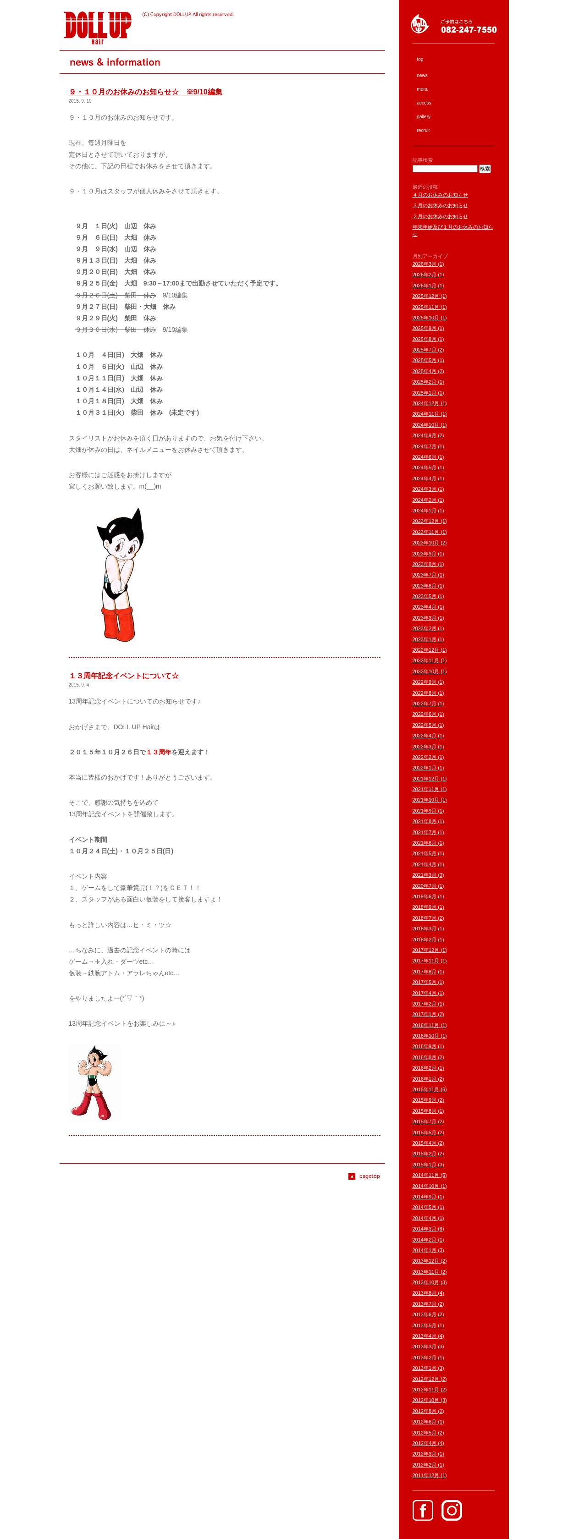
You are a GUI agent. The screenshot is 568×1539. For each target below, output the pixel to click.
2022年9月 (425, 682)
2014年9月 (425, 1196)
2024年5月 (425, 467)
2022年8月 (425, 693)
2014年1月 (425, 1250)
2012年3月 (425, 1454)
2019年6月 (425, 896)
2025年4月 (425, 371)
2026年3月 (425, 264)
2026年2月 (425, 274)
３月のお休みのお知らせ (440, 205)
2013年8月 (425, 1293)
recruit (423, 130)
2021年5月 (425, 853)
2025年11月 (426, 307)
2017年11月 (426, 960)
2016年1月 (425, 1079)
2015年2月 (425, 1153)
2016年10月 (426, 1036)
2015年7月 (425, 1121)
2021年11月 (426, 789)
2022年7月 (425, 703)
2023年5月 (425, 596)
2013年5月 (425, 1325)
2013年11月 (426, 1272)
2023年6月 (425, 585)
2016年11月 (426, 1025)
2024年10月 (426, 425)
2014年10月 (426, 1186)
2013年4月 (425, 1336)
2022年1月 (425, 767)
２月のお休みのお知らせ (440, 216)
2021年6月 (425, 843)
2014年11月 (426, 1175)
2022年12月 (426, 650)
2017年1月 (425, 1014)
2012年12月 (426, 1379)
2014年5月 (425, 1207)
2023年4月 (425, 607)
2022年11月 (426, 660)
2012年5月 (425, 1432)
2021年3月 (425, 875)
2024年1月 (425, 510)
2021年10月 (426, 799)
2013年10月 (426, 1282)
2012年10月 (426, 1400)
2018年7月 (425, 918)
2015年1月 (425, 1164)
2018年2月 (425, 939)
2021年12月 (426, 778)
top (420, 59)
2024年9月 (425, 435)
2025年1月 (425, 393)
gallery (423, 116)
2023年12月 (426, 521)
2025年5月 (425, 360)
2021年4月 (425, 864)
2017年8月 (425, 971)
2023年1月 (425, 639)
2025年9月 (425, 328)
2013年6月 (425, 1314)
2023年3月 (425, 618)
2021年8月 (425, 821)
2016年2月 (425, 1068)
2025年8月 (425, 339)
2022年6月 (425, 714)
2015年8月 (425, 1111)
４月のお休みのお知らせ (440, 195)
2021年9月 (425, 810)
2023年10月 (426, 542)
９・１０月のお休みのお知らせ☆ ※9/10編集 (145, 92)
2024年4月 (425, 478)
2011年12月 (426, 1475)
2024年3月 (425, 489)
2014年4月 (425, 1218)
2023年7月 (425, 574)
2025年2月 (425, 382)
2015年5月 (425, 1132)
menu (423, 89)
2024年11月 (426, 414)
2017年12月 (426, 950)
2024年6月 (425, 457)
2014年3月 (425, 1228)
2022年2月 (425, 757)
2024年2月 (425, 500)
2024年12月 (426, 403)
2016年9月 (425, 1046)
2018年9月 (425, 907)
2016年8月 (425, 1057)
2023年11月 (426, 532)
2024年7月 (425, 446)
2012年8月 (425, 1411)
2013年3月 (425, 1346)
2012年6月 (425, 1421)
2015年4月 (425, 1143)
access (424, 102)
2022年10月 (426, 671)
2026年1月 (425, 285)
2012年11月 (426, 1389)
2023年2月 (425, 628)
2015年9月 (425, 1100)
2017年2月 (425, 1003)
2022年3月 (425, 746)
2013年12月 (426, 1261)
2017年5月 (425, 982)
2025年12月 (426, 296)
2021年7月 (425, 832)
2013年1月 (425, 1368)
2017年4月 (425, 993)
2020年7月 (425, 886)
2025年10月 (426, 317)
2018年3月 (425, 928)
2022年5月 (425, 725)
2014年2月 (425, 1239)
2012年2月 (425, 1465)
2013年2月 (425, 1357)
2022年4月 (425, 735)
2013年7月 (425, 1304)
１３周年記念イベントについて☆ (124, 676)
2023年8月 (425, 564)
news (422, 75)
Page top (366, 1176)
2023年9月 (425, 553)
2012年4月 (425, 1443)
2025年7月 (425, 349)
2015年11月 (426, 1089)
